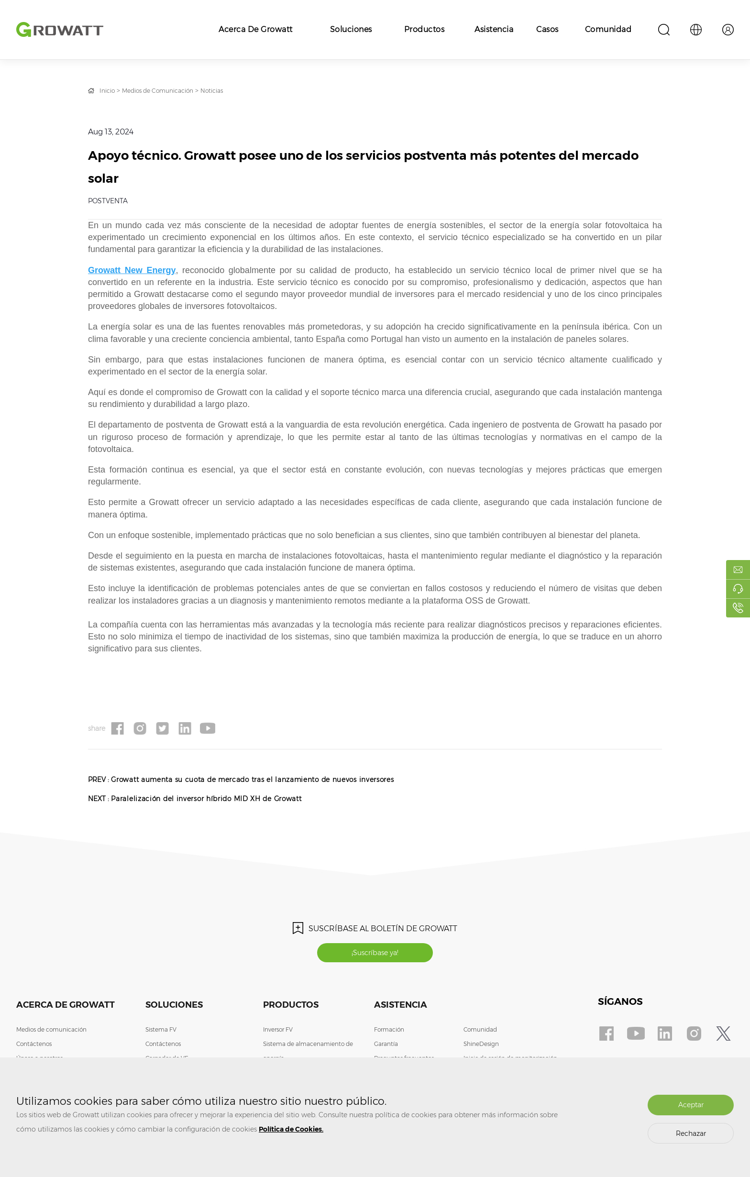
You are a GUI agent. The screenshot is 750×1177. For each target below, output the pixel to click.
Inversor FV (278, 1032)
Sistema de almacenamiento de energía (308, 1054)
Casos (547, 29)
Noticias (229, 90)
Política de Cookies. (291, 1129)
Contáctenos (34, 1046)
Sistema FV (160, 1032)
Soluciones (351, 29)
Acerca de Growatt (256, 29)
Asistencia (493, 29)
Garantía (386, 1046)
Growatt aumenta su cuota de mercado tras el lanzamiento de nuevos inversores (277, 779)
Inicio (108, 90)
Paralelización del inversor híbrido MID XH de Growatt (224, 798)
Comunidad (608, 29)
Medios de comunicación (51, 1032)
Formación (389, 1032)
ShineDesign (481, 1046)
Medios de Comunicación (167, 90)
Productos (424, 29)
